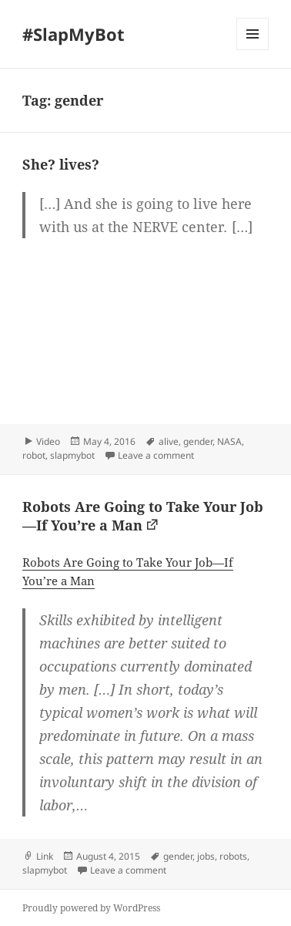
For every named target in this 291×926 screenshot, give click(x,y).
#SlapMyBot (73, 33)
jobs (206, 856)
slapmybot (72, 455)
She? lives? (60, 164)
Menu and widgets (253, 49)
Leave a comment (156, 455)
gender (197, 441)
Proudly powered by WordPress (91, 907)
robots (233, 856)
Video (48, 441)
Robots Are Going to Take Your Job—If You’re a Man (142, 515)
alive (169, 441)
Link (44, 856)
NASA (229, 441)
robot (33, 455)
